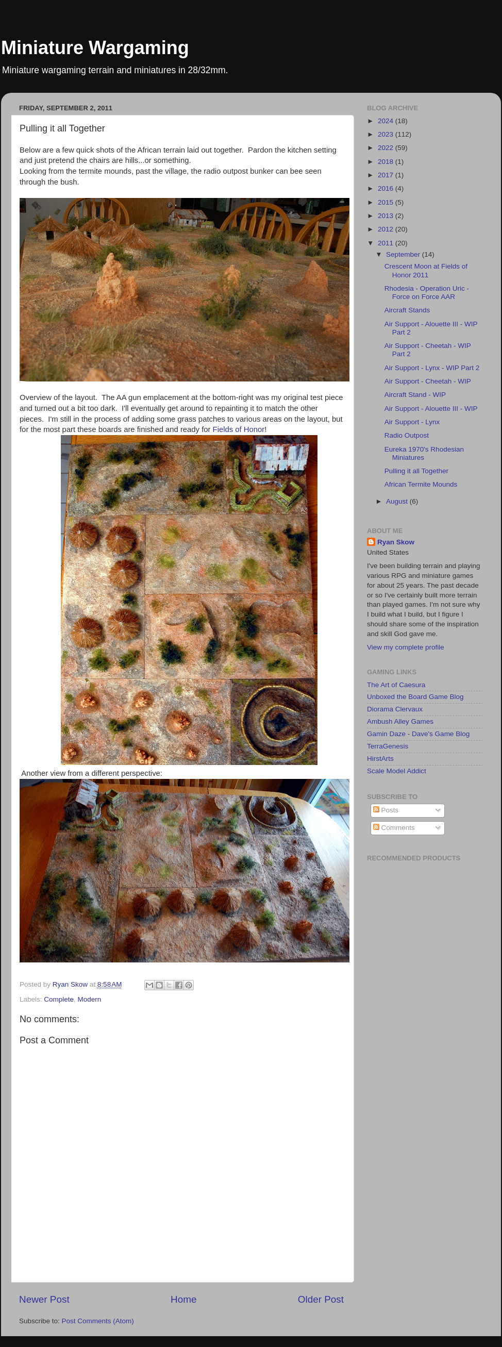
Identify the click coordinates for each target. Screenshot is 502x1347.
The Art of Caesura (396, 685)
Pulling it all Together (416, 471)
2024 (386, 121)
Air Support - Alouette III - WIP (431, 408)
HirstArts (380, 758)
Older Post (321, 1299)
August (398, 501)
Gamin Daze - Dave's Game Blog (418, 734)
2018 (386, 161)
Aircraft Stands (407, 310)
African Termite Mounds (421, 484)
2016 (386, 188)
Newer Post (44, 1299)
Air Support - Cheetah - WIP (427, 381)
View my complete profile (405, 647)
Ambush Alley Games (400, 721)
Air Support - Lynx (412, 422)
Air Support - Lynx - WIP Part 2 (432, 368)
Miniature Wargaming (95, 47)
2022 (386, 148)
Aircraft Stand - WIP (415, 394)
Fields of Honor (239, 429)
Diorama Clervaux (395, 709)
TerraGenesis (387, 746)
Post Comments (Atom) (98, 1321)
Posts (386, 810)
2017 (386, 175)
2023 (386, 134)
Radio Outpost (406, 435)
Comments (394, 828)
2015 (386, 202)
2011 (386, 243)
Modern (90, 999)
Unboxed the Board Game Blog (415, 697)
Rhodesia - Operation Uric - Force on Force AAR (426, 293)
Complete (59, 999)
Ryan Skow (395, 542)
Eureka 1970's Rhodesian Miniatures (424, 453)
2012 (386, 229)
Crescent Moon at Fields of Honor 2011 (425, 270)
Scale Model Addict (396, 771)
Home (183, 1299)
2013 (386, 216)
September (404, 254)
